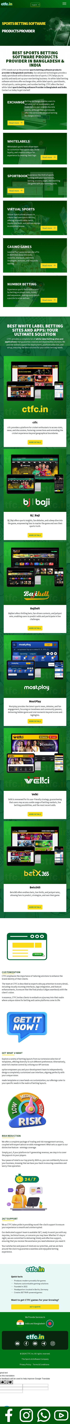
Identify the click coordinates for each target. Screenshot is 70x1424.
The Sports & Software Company (35, 1359)
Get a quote (35, 1307)
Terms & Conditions (41, 1364)
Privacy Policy (25, 1364)
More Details (35, 442)
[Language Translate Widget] (35, 5)
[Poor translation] (9, 1382)
